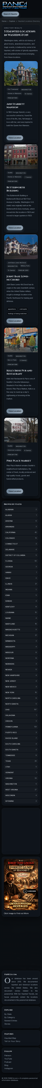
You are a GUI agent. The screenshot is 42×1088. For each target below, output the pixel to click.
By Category (9, 1017)
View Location (15, 138)
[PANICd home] (15, 5)
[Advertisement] (21, 831)
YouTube (8, 1059)
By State (8, 1014)
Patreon (7, 1055)
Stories (7, 1024)
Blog (6, 1065)
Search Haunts (10, 14)
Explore (12, 21)
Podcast (7, 1062)
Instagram (8, 1068)
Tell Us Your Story (12, 1041)
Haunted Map (10, 1038)
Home (4, 21)
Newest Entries (10, 1021)
